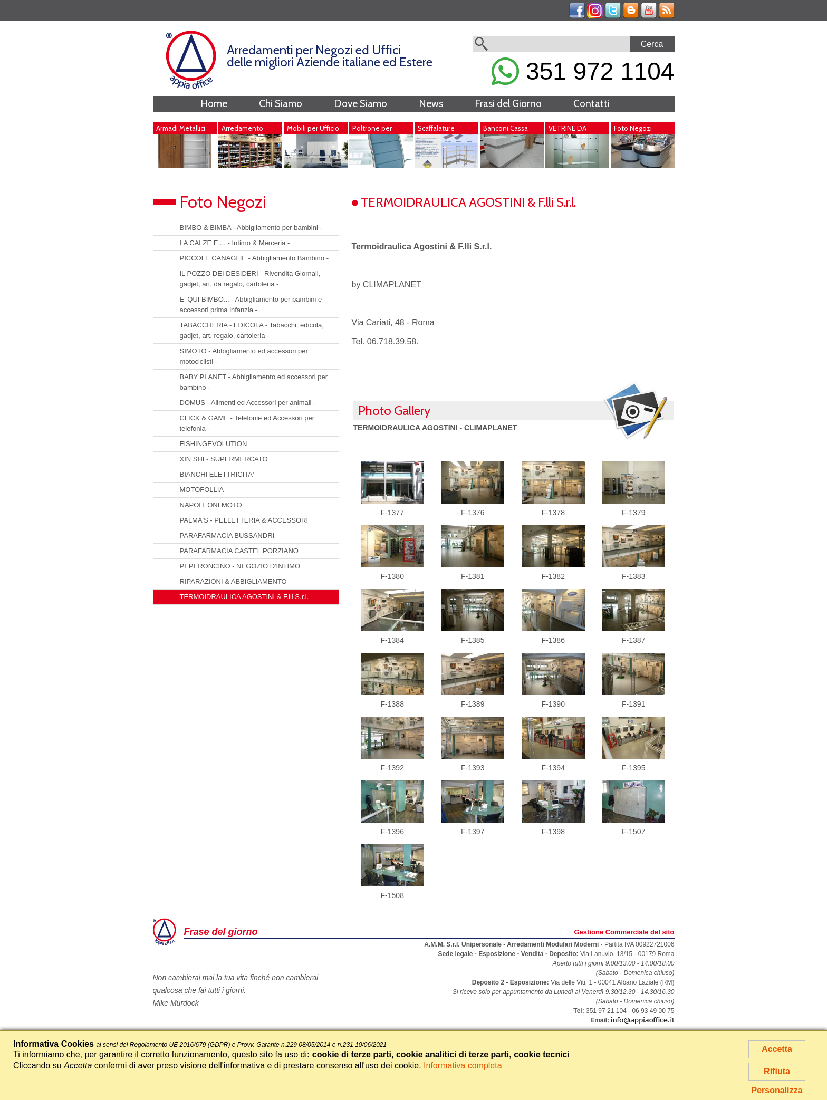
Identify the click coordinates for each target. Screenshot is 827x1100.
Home (213, 104)
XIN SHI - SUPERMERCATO (224, 459)
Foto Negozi (633, 128)
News (431, 104)
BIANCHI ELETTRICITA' (217, 474)
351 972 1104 (583, 71)
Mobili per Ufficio (313, 128)
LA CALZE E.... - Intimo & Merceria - (235, 243)
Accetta (777, 1049)
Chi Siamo (280, 104)
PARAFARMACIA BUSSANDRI (227, 535)
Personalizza (777, 1090)
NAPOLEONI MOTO (211, 505)
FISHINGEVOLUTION (213, 444)
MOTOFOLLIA (202, 490)
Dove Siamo (360, 104)
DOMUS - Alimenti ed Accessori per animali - (248, 403)
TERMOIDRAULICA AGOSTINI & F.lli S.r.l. (244, 597)
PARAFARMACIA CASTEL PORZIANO (239, 551)
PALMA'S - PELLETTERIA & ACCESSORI (244, 520)
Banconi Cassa (505, 128)
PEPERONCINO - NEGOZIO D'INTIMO (240, 566)
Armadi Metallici (180, 128)
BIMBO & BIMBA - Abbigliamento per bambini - (251, 227)
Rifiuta (777, 1071)
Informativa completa (463, 1065)
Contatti (591, 104)
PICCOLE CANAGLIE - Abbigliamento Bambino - (254, 258)
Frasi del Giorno (508, 104)
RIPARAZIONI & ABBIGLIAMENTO (233, 581)
